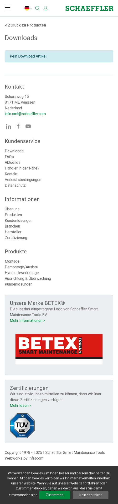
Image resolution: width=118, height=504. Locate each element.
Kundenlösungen (18, 220)
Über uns (12, 209)
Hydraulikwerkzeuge (22, 273)
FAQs (9, 156)
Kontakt (11, 174)
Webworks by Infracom (24, 458)
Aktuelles (13, 162)
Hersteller (13, 232)
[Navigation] (7, 8)
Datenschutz (15, 185)
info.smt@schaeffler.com (25, 113)
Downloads (14, 151)
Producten (25, 25)
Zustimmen (54, 495)
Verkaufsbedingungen (23, 179)
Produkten (13, 214)
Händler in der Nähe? (22, 168)
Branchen (12, 226)
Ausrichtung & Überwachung (28, 278)
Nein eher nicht (90, 495)
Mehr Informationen (26, 320)
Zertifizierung (16, 237)
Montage (12, 261)
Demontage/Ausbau (21, 267)
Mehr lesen (19, 405)
